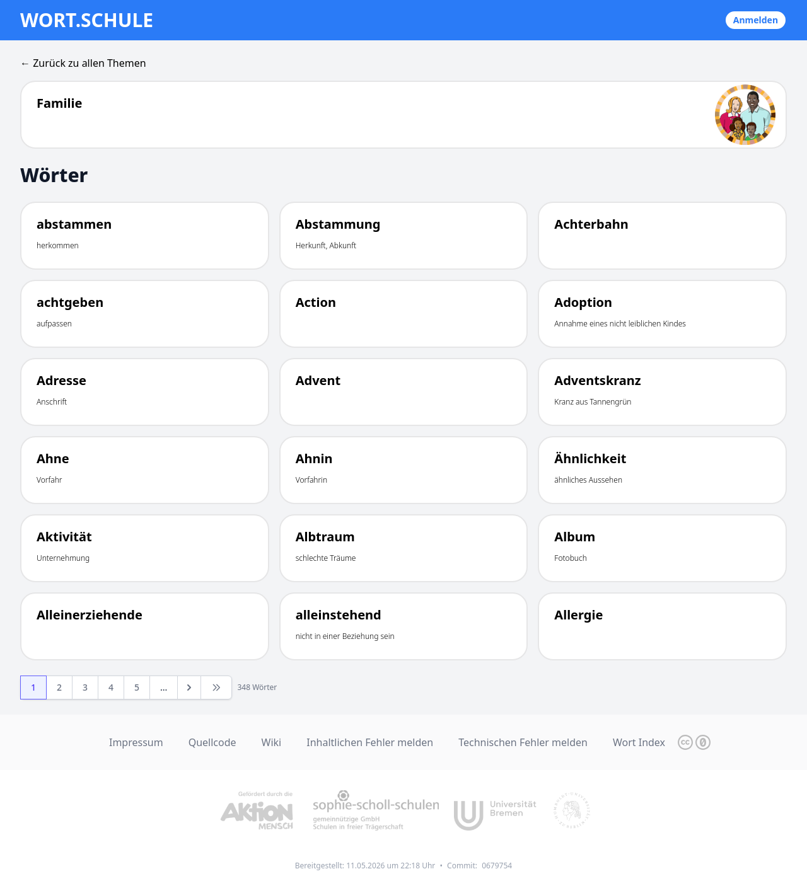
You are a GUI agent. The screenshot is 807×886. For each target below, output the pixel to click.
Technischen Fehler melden (523, 742)
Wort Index (639, 742)
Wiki (272, 742)
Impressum (136, 742)
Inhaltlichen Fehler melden (369, 742)
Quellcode (212, 742)
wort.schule (86, 20)
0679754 (497, 865)
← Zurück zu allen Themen (83, 63)
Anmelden (755, 20)
